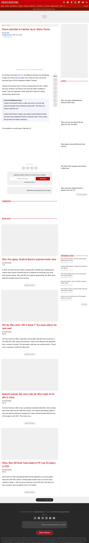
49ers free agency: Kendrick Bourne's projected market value (29, 240)
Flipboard (79, 2)
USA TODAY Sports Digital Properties (44, 507)
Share (86, 6)
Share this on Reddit (55, 100)
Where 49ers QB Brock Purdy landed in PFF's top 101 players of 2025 (29, 444)
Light (46, 500)
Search (86, 2)
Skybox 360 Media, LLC (39, 512)
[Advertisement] (44, 16)
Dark (50, 500)
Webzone (9, 2)
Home (2, 6)
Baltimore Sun (18, 75)
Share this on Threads (55, 88)
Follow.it (33, 182)
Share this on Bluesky (55, 92)
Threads (31, 167)
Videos (20, 6)
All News (84, 304)
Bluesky (50, 518)
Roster (46, 6)
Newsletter (54, 6)
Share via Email (55, 104)
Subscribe (43, 178)
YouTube (54, 518)
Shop (61, 6)
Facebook (27, 167)
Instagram (36, 167)
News (7, 6)
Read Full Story (29, 285)
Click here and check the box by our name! (39, 190)
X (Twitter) (35, 518)
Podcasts (32, 6)
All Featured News (81, 194)
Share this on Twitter (55, 80)
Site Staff (6, 33)
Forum (26, 6)
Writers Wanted (44, 532)
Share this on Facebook (55, 84)
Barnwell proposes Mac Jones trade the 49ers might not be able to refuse (29, 375)
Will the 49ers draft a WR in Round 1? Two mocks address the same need (29, 306)
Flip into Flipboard (55, 96)
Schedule (40, 6)
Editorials (13, 6)
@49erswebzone (8, 37)
